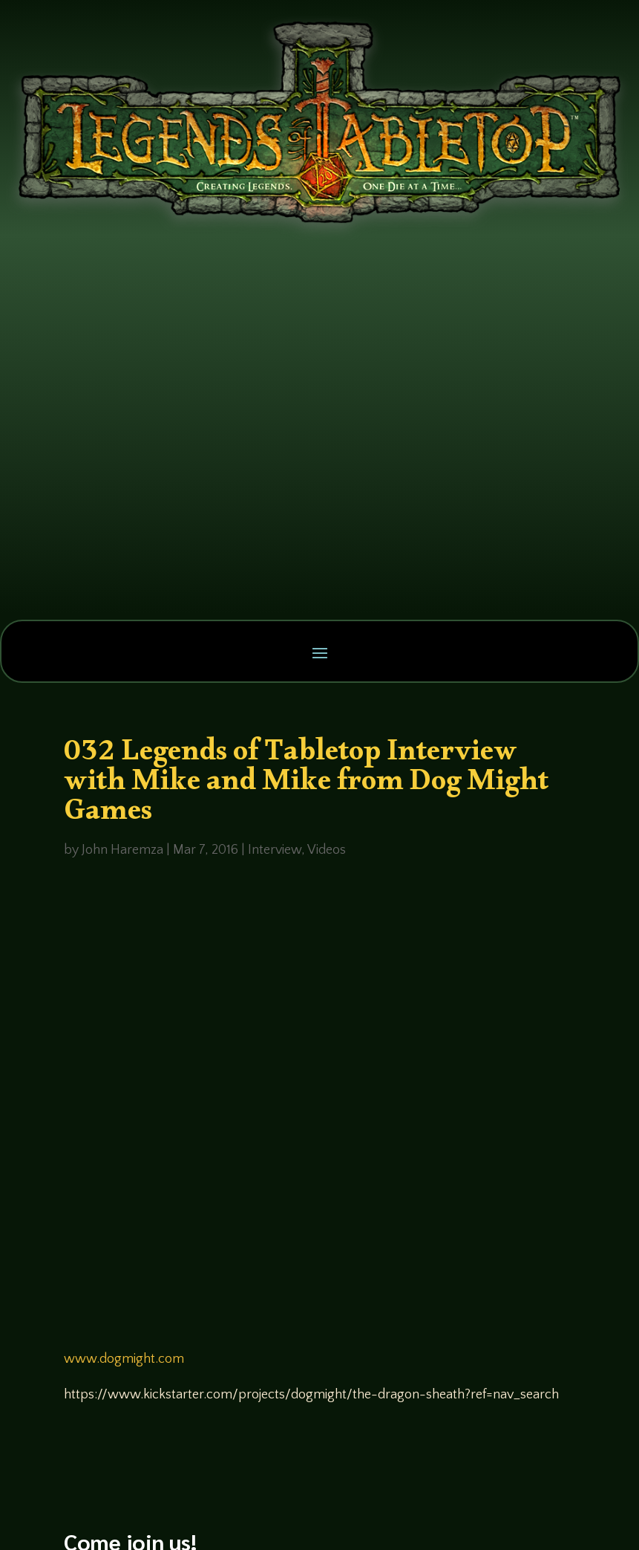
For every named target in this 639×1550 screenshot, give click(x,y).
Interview (274, 850)
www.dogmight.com (124, 1359)
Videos (326, 850)
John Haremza (122, 850)
